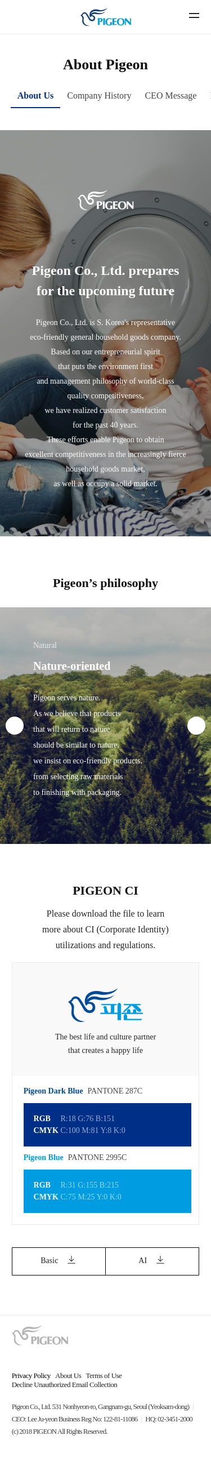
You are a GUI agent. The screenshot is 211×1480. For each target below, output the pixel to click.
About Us (35, 95)
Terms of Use (104, 1375)
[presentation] (15, 726)
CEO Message (170, 95)
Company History (99, 95)
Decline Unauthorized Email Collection (65, 1384)
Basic (59, 1261)
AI (151, 1261)
